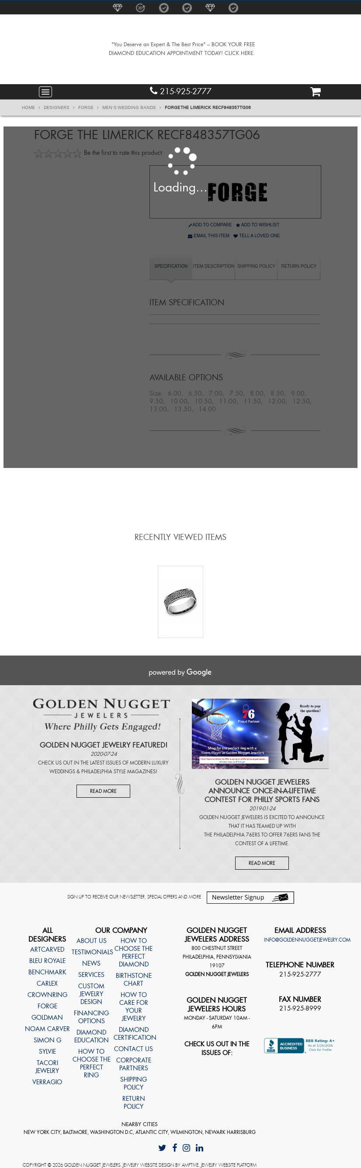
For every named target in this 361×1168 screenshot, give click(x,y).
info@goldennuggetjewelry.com (307, 940)
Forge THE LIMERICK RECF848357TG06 (208, 107)
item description (213, 266)
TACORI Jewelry (47, 1067)
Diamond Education (91, 1036)
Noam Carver (47, 1029)
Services (91, 975)
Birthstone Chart (134, 979)
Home (31, 107)
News (91, 963)
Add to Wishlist (258, 224)
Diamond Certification (133, 1034)
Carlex (47, 983)
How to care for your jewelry (133, 1006)
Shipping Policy (256, 266)
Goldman (47, 1017)
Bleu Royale (47, 961)
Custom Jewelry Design (91, 994)
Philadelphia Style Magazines (118, 771)
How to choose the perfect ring (92, 1063)
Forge (88, 107)
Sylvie (47, 1051)
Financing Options (91, 1017)
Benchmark (47, 972)
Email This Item (208, 235)
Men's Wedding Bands (131, 107)
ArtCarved (47, 949)
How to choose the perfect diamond (134, 952)
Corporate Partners (133, 1064)
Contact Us (133, 1049)
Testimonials (91, 952)
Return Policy (298, 266)
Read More (103, 791)
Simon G (47, 1040)
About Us (91, 941)
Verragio (47, 1082)
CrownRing (47, 995)
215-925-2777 (181, 91)
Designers (59, 107)
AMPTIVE (190, 1165)
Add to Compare (210, 224)
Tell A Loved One (256, 235)
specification (170, 266)
